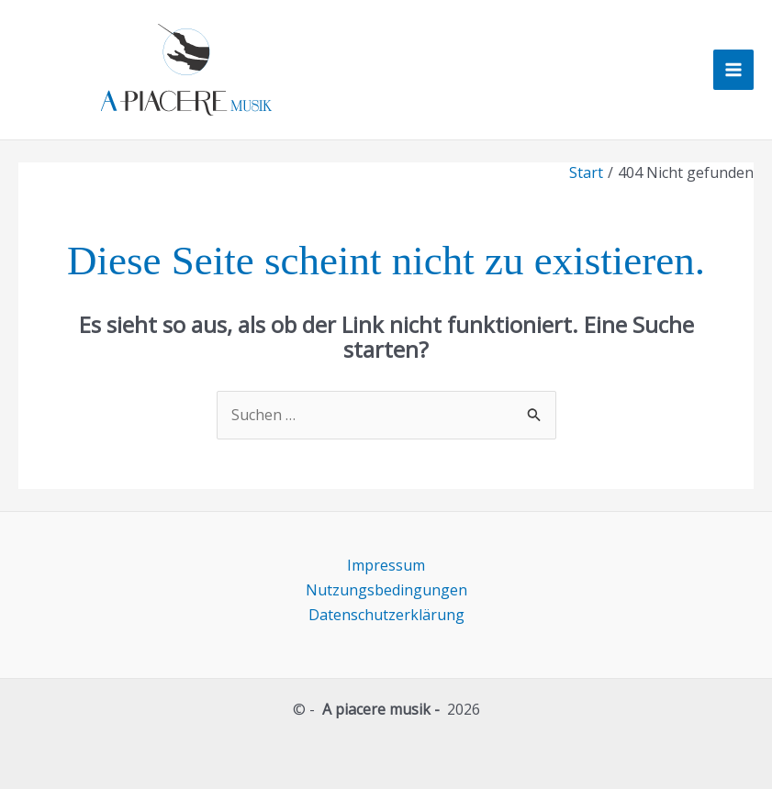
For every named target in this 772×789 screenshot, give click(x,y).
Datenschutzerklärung (386, 615)
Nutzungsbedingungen (386, 590)
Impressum (386, 565)
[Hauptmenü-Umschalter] (733, 70)
